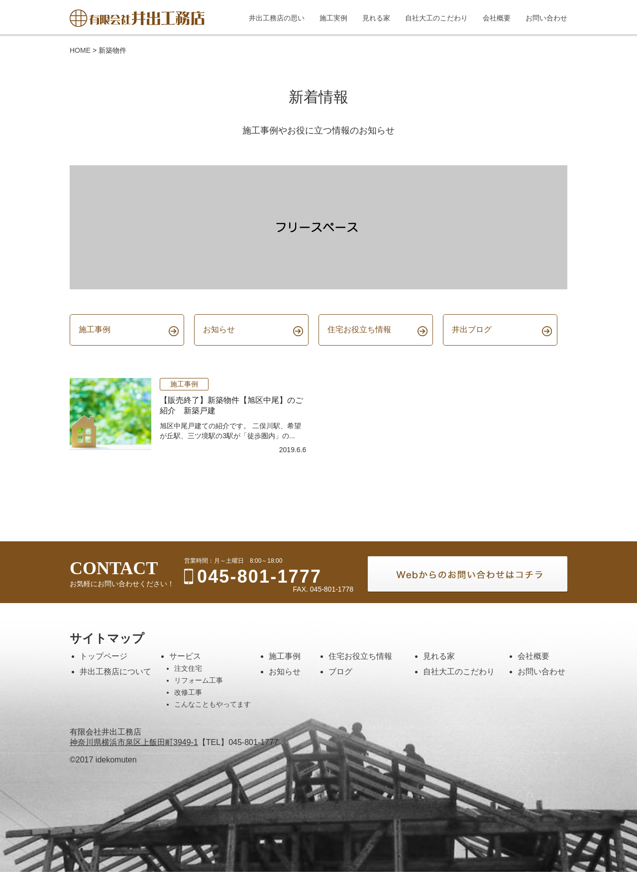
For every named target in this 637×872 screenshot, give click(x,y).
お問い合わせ (541, 671)
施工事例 (184, 384)
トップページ (103, 656)
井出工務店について (115, 671)
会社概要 (533, 656)
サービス (185, 656)
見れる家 (439, 656)
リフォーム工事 (198, 680)
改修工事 (188, 692)
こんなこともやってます (212, 704)
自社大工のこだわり (459, 671)
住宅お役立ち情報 (360, 656)
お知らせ (285, 671)
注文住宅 (188, 668)
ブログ (340, 671)
